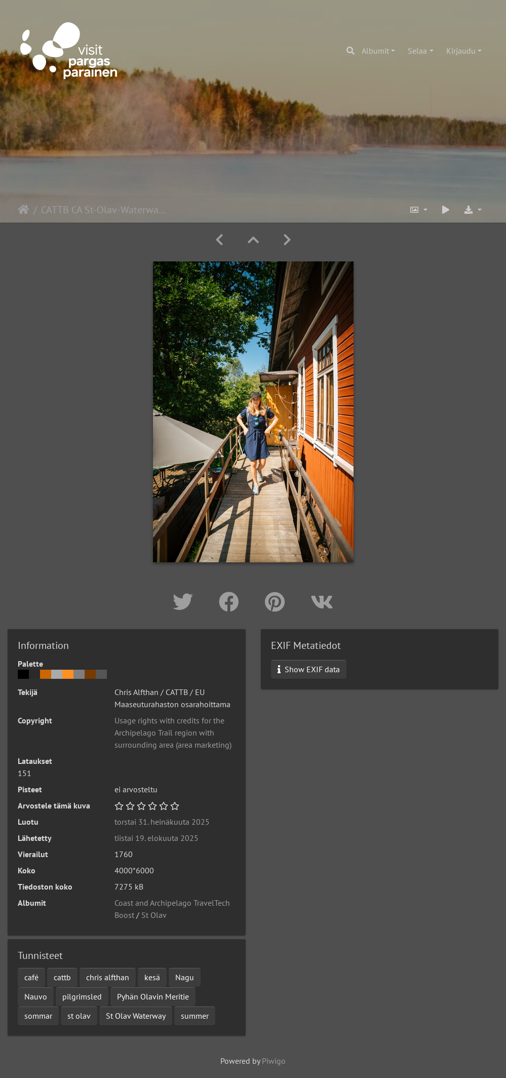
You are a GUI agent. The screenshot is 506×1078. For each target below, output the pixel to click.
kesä (152, 977)
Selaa (417, 51)
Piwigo (274, 1061)
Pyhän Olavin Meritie (153, 996)
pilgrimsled (82, 996)
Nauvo (35, 996)
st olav (79, 1016)
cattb (62, 977)
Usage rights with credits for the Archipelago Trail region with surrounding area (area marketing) (172, 732)
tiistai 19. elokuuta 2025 (156, 838)
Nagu (184, 977)
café (31, 977)
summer (195, 1016)
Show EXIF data (309, 669)
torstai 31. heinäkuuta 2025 (162, 822)
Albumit (375, 51)
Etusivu (23, 209)
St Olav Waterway (136, 1016)
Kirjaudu (461, 51)
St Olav (154, 915)
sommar (38, 1016)
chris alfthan (107, 977)
